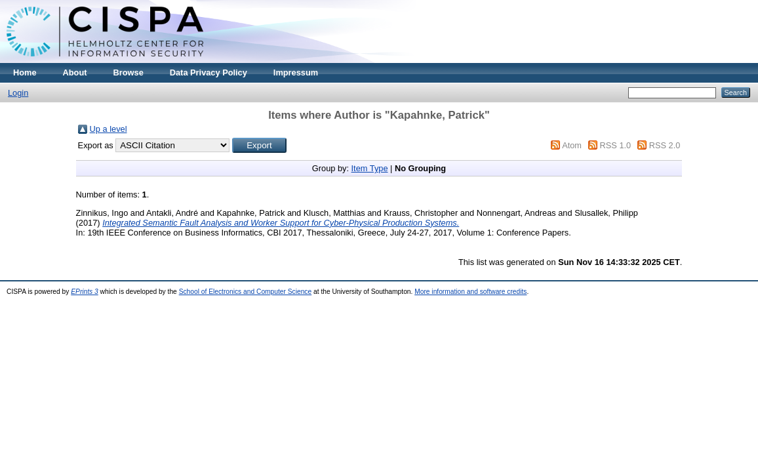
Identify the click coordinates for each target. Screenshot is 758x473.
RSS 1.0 (615, 145)
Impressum (295, 72)
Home (25, 72)
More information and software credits (470, 291)
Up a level (108, 129)
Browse (128, 72)
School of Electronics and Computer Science (245, 291)
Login (18, 93)
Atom (572, 145)
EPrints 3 (84, 291)
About (75, 72)
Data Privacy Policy (208, 72)
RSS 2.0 (665, 145)
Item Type (369, 168)
